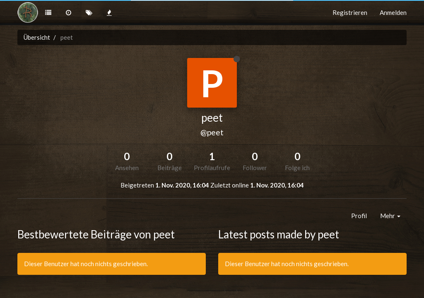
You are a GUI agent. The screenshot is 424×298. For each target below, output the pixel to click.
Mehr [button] (390, 215)
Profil (359, 215)
